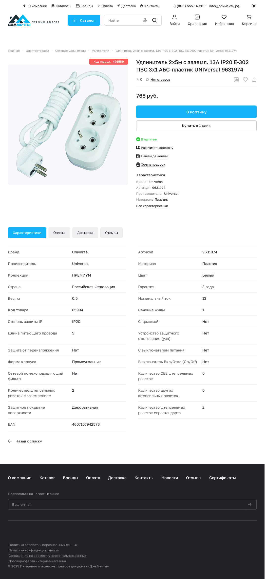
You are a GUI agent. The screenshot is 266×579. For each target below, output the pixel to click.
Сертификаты (222, 477)
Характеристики (27, 232)
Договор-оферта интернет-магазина (37, 561)
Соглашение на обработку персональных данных (47, 556)
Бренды (70, 477)
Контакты (143, 477)
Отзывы (111, 232)
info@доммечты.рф (224, 6)
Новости (169, 477)
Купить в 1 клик (196, 125)
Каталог (47, 477)
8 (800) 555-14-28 (188, 6)
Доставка (85, 232)
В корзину (196, 111)
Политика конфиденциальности (34, 550)
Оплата (59, 232)
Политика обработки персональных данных (43, 545)
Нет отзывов (158, 79)
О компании (20, 477)
